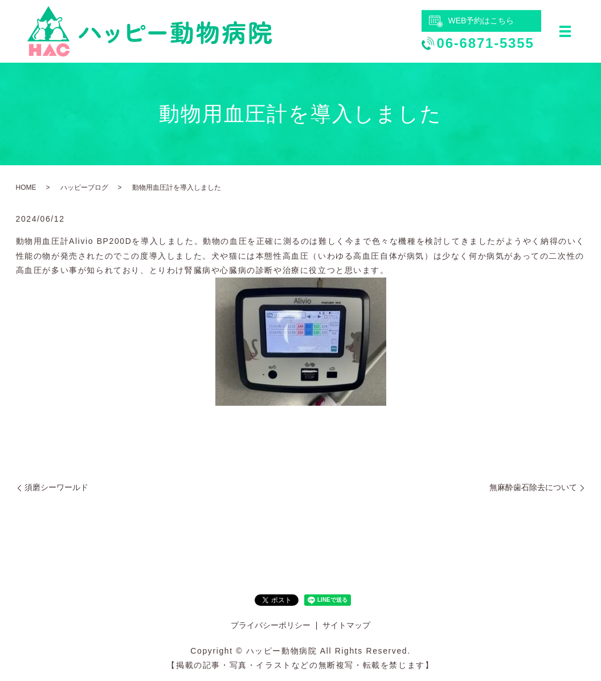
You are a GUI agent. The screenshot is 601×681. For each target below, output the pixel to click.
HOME (26, 187)
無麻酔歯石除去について (533, 487)
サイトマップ (346, 625)
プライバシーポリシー (270, 625)
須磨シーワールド (56, 487)
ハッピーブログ (84, 187)
